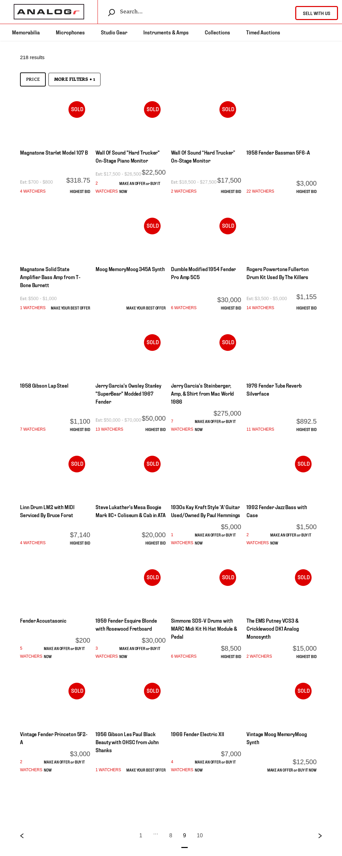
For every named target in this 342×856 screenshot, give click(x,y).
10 (200, 835)
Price (33, 79)
